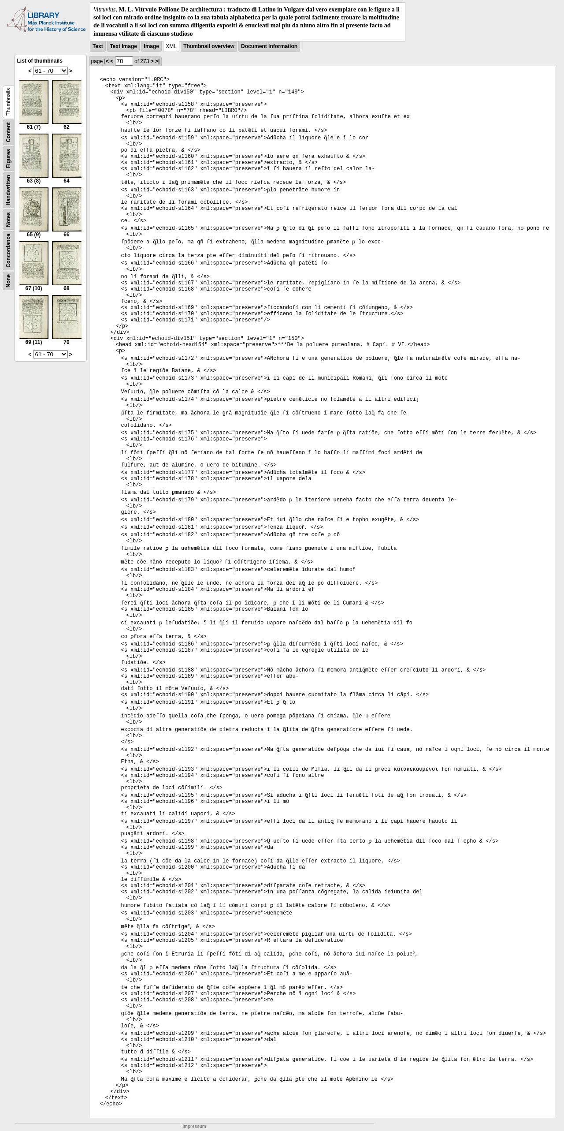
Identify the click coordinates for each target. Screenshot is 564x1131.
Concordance (8, 251)
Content (8, 132)
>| (157, 61)
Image (151, 46)
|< (106, 61)
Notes (8, 219)
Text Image (123, 46)
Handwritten (8, 190)
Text (98, 46)
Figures (8, 158)
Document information (269, 46)
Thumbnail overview (208, 46)
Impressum (194, 1126)
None (8, 280)
